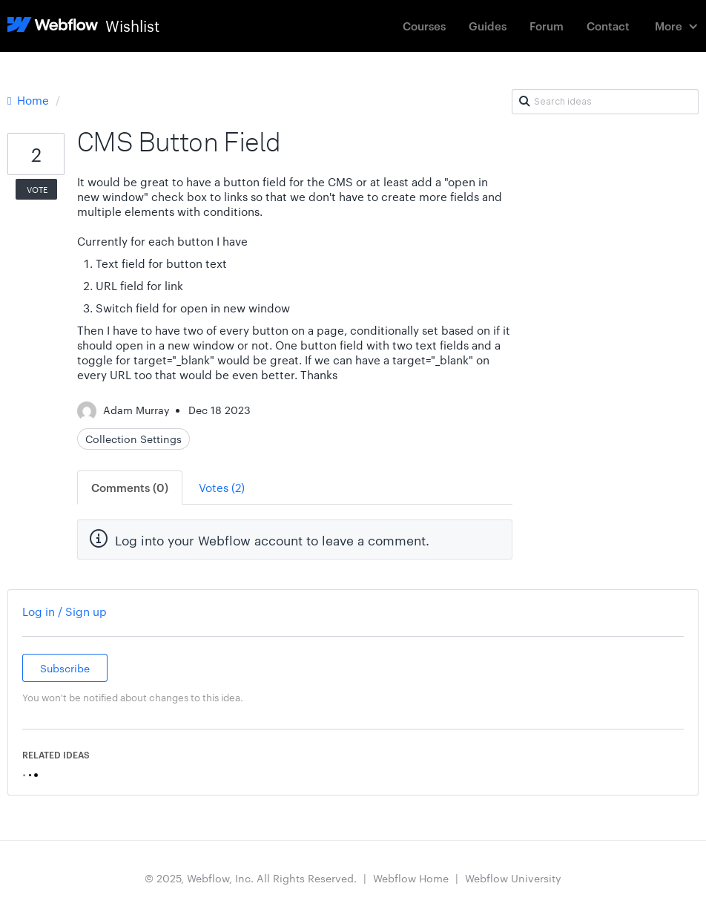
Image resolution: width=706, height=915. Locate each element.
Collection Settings (133, 438)
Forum (547, 25)
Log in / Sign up (64, 611)
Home (29, 100)
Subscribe (65, 667)
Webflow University (513, 877)
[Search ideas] (605, 101)
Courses (424, 25)
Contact (608, 25)
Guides (488, 25)
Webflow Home (411, 877)
